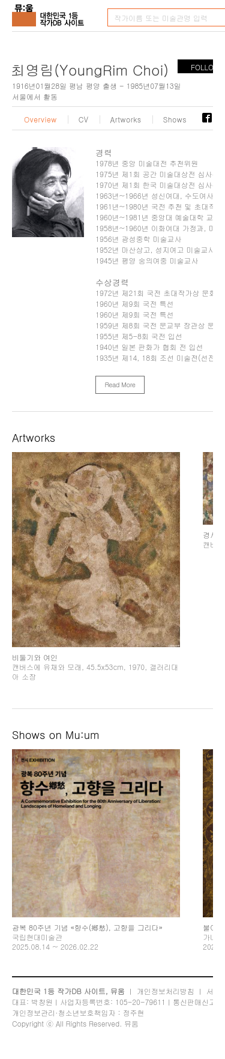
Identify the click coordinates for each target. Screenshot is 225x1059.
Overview (40, 119)
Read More (119, 384)
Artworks (126, 119)
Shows (175, 119)
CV (84, 119)
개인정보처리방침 (165, 991)
